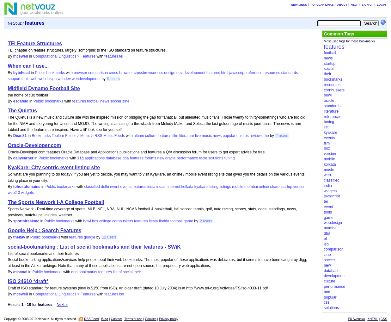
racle (203, 158)
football (93, 101)
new (160, 158)
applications (95, 158)
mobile (237, 186)
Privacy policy (168, 319)
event (114, 186)
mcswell (20, 56)
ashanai (20, 272)
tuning (229, 158)
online (264, 186)
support (14, 79)
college (105, 221)
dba (125, 158)
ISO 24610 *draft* (28, 281)
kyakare (201, 186)
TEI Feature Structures (35, 43)
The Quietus (22, 110)
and (74, 272)
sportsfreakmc (26, 221)
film (175, 135)
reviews (256, 135)
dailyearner (23, 158)
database (113, 158)
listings (225, 186)
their (137, 272)
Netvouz (14, 23)
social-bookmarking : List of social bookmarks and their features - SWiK (94, 247)
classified (92, 186)
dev (179, 73)
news (104, 101)
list (115, 272)
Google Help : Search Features (44, 230)
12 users (109, 237)
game (188, 221)
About (342, 4)
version (299, 186)
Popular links (322, 4)
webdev (64, 79)
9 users (113, 79)
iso (121, 294)
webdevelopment (86, 79)
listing (213, 186)
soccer (115, 101)
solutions (215, 158)
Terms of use (133, 319)
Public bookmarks (50, 73)
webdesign (48, 79)
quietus (242, 135)
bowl (87, 221)
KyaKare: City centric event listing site (54, 167)
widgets (27, 192)
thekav (19, 237)
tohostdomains (26, 186)
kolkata (187, 186)
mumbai (251, 186)
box (95, 221)
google (89, 237)
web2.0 (14, 192)
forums (150, 158)
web (33, 79)
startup (286, 186)
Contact (116, 319)
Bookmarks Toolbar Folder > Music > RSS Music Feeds (78, 135)
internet (174, 186)
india (151, 186)
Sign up (367, 4)
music (207, 135)
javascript (237, 73)
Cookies (150, 319)
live (198, 135)
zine (125, 101)
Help (354, 4)
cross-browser (121, 73)
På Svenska (356, 319)
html (225, 73)
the (266, 135)
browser (80, 73)
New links (299, 4)
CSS (384, 319)
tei (121, 56)
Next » (62, 304)
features (111, 56)
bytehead (21, 73)
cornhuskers (122, 221)
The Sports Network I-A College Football (56, 202)
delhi (105, 186)
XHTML (372, 319)
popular (229, 135)
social (128, 272)
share (274, 186)
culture (150, 135)
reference (255, 73)
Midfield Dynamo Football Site (44, 88)
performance (187, 158)
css (160, 73)
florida (164, 221)
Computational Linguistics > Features (64, 56)
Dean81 (20, 135)
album (139, 135)
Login (381, 4)
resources (272, 73)
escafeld (20, 101)
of (120, 272)
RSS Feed (91, 319)
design (169, 73)
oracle (170, 158)
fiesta (153, 221)
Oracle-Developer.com (34, 145)
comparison (98, 73)
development (194, 73)
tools (25, 79)
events (125, 186)
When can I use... (28, 66)
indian (161, 186)
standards (289, 73)
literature (186, 135)
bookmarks (88, 272)
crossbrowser (145, 73)
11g (80, 158)
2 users (282, 135)
